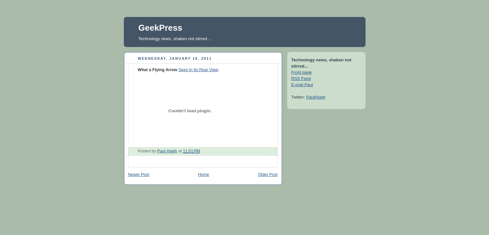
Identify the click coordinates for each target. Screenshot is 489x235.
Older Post (268, 174)
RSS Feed (301, 78)
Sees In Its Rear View (198, 70)
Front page (301, 72)
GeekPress (160, 28)
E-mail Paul (302, 84)
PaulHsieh (315, 97)
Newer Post (138, 174)
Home (203, 174)
